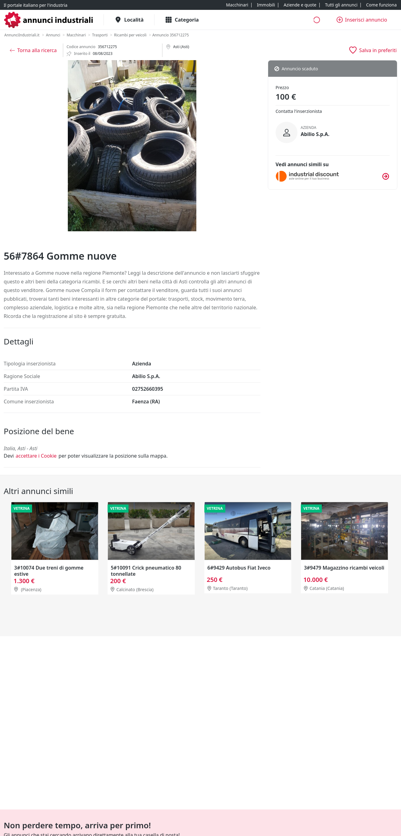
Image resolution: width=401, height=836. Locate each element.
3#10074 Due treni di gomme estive (49, 571)
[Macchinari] (237, 5)
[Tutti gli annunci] (341, 5)
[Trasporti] (100, 35)
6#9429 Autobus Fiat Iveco (239, 568)
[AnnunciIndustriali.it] (22, 35)
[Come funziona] (381, 5)
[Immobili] (266, 5)
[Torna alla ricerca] (33, 50)
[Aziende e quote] (300, 5)
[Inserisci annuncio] (361, 20)
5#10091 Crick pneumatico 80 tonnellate (146, 571)
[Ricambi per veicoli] (130, 35)
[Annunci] (53, 35)
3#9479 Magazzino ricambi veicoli (344, 568)
